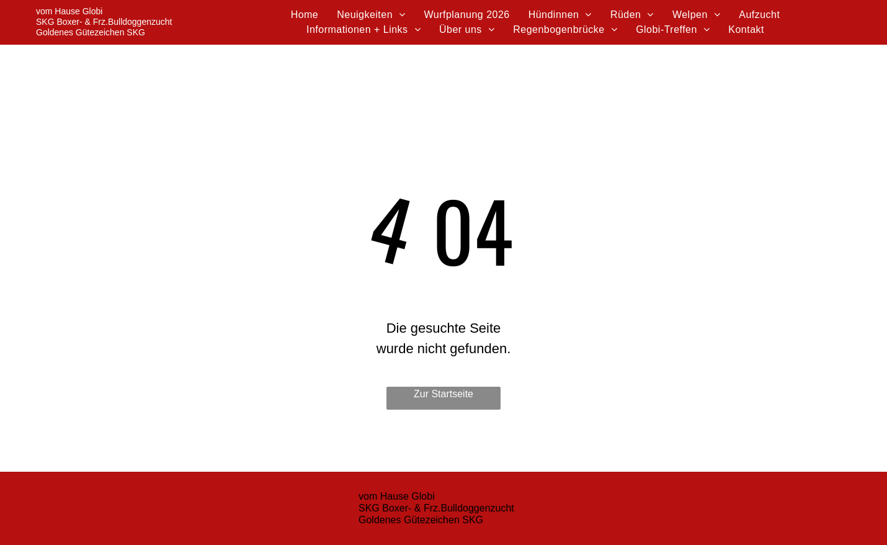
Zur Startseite (443, 394)
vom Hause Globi (69, 11)
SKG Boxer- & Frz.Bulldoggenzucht (104, 22)
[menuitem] (305, 14)
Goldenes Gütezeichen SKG (90, 32)
